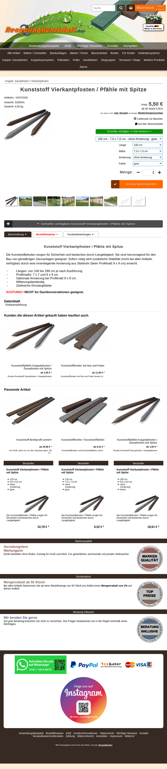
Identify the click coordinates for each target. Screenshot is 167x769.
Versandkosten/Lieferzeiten (48, 736)
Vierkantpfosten (40, 81)
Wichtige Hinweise (89, 46)
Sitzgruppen (108, 59)
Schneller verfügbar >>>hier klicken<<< (129, 131)
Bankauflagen (58, 53)
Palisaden (63, 59)
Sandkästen (90, 59)
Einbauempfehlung (16, 304)
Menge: (127, 172)
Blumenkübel (99, 53)
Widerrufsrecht (85, 736)
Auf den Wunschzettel (148, 123)
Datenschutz (107, 733)
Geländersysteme (149, 53)
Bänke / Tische (79, 53)
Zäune (83, 66)
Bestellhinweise (47, 234)
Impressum (116, 736)
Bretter (114, 53)
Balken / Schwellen (35, 53)
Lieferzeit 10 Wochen (148, 118)
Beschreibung (17, 234)
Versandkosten (105, 745)
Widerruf (129, 736)
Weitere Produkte (154, 59)
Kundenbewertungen (80, 234)
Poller (76, 59)
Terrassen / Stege (129, 59)
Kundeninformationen (85, 733)
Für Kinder (128, 53)
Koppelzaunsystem (42, 59)
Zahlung (70, 736)
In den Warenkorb (133, 184)
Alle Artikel (13, 53)
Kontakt (112, 46)
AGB (68, 46)
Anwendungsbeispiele (44, 46)
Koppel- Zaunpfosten (14, 59)
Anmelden (131, 46)
